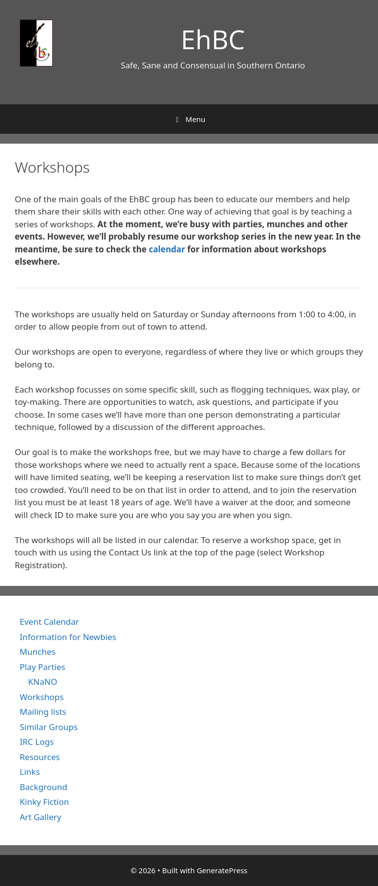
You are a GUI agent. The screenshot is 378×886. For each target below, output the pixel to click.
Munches (38, 651)
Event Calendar (49, 621)
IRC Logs (37, 741)
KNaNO (42, 681)
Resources (40, 757)
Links (30, 771)
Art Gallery (40, 817)
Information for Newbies (68, 636)
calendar (167, 249)
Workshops (41, 697)
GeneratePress (222, 870)
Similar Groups (49, 727)
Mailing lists (43, 711)
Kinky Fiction (44, 801)
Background (43, 787)
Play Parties (42, 666)
